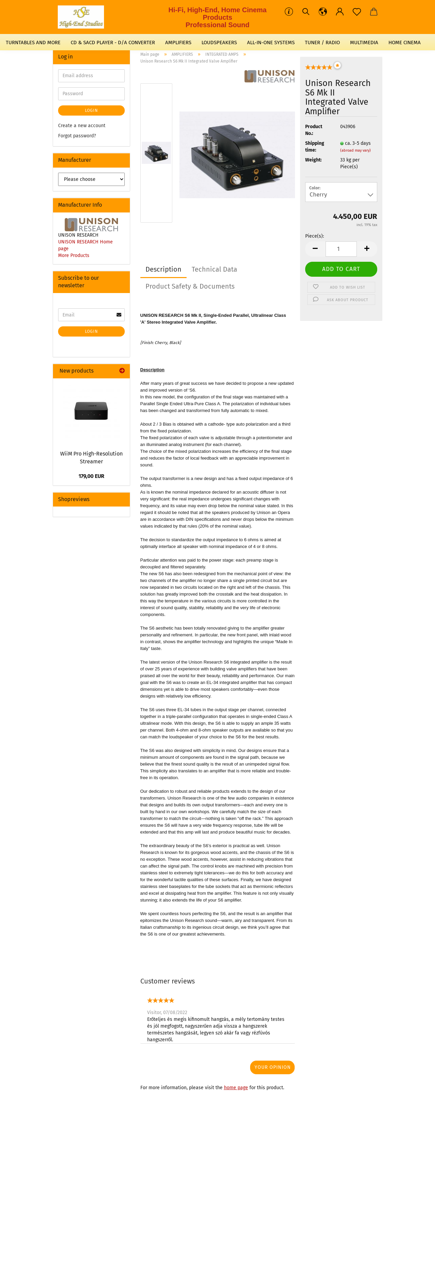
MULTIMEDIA (364, 42)
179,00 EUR (91, 476)
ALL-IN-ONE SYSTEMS (271, 42)
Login (91, 110)
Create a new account (81, 125)
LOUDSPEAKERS (219, 42)
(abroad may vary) (355, 150)
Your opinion (273, 1067)
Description (163, 269)
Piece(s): (314, 236)
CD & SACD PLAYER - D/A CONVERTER (113, 42)
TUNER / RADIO (322, 42)
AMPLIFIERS (178, 42)
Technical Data (214, 269)
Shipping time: (314, 146)
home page (236, 1088)
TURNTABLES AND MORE (33, 42)
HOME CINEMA (404, 42)
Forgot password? (77, 136)
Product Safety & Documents (189, 286)
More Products (73, 255)
